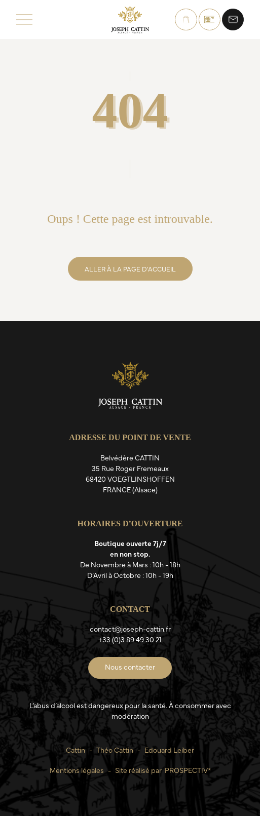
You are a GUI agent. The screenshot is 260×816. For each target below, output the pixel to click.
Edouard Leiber (169, 750)
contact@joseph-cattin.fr (130, 629)
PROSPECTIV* (188, 770)
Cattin (75, 750)
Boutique (186, 19)
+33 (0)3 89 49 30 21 (130, 639)
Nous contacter (232, 19)
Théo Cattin (114, 750)
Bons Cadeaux (209, 19)
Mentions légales (77, 770)
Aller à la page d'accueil (130, 268)
